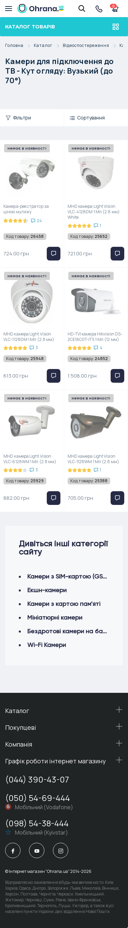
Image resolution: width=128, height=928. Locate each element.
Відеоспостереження (91, 45)
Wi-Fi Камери (46, 644)
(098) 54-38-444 (37, 823)
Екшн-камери (47, 590)
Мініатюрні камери (54, 617)
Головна (19, 45)
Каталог (48, 45)
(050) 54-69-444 (37, 797)
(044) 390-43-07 (37, 779)
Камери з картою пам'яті (63, 603)
